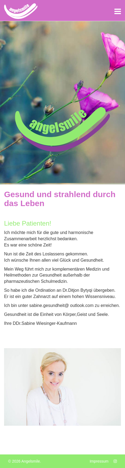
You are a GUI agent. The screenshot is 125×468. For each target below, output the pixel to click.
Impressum (99, 461)
